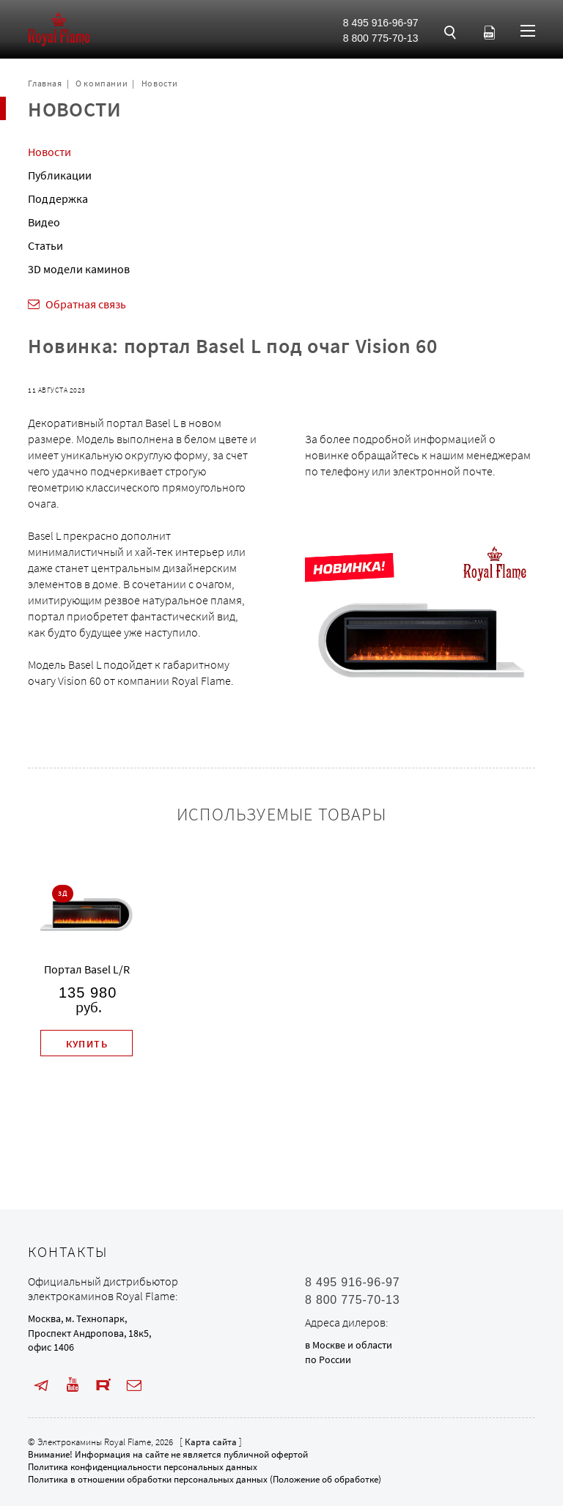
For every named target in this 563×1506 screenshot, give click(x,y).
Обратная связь (85, 304)
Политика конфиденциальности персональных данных (142, 1467)
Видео (44, 222)
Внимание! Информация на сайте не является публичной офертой (168, 1454)
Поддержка (58, 198)
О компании (102, 83)
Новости (159, 83)
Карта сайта (211, 1442)
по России (328, 1359)
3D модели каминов (79, 268)
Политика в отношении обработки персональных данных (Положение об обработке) (204, 1479)
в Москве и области (348, 1344)
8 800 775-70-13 (381, 38)
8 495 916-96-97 (381, 23)
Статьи (45, 245)
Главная (45, 83)
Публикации (60, 175)
